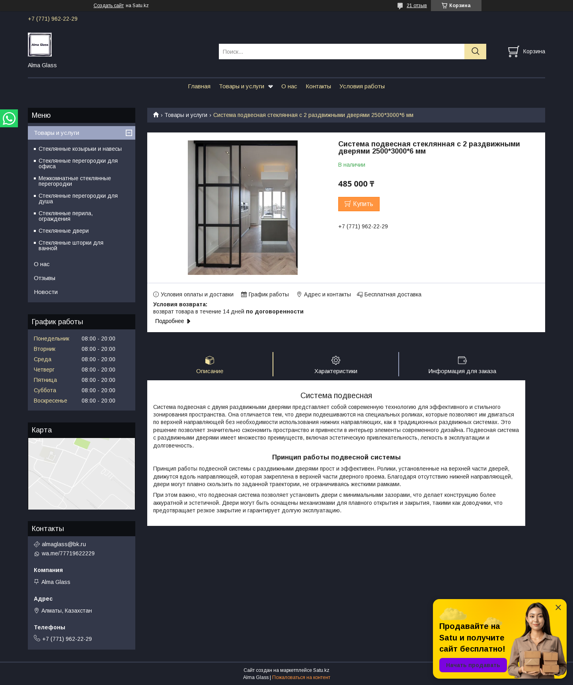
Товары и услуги (241, 86)
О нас (289, 86)
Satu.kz (321, 670)
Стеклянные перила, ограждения (66, 216)
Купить (363, 203)
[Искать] (475, 51)
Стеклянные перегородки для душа (78, 198)
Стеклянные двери (64, 231)
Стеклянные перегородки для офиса (78, 163)
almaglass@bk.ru (64, 544)
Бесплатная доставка (392, 294)
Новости (46, 291)
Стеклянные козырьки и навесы (80, 149)
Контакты (318, 86)
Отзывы (44, 277)
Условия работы (362, 86)
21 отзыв (417, 5)
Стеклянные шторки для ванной (71, 245)
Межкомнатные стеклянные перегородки (75, 181)
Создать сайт (109, 5)
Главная (199, 86)
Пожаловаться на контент (301, 677)
